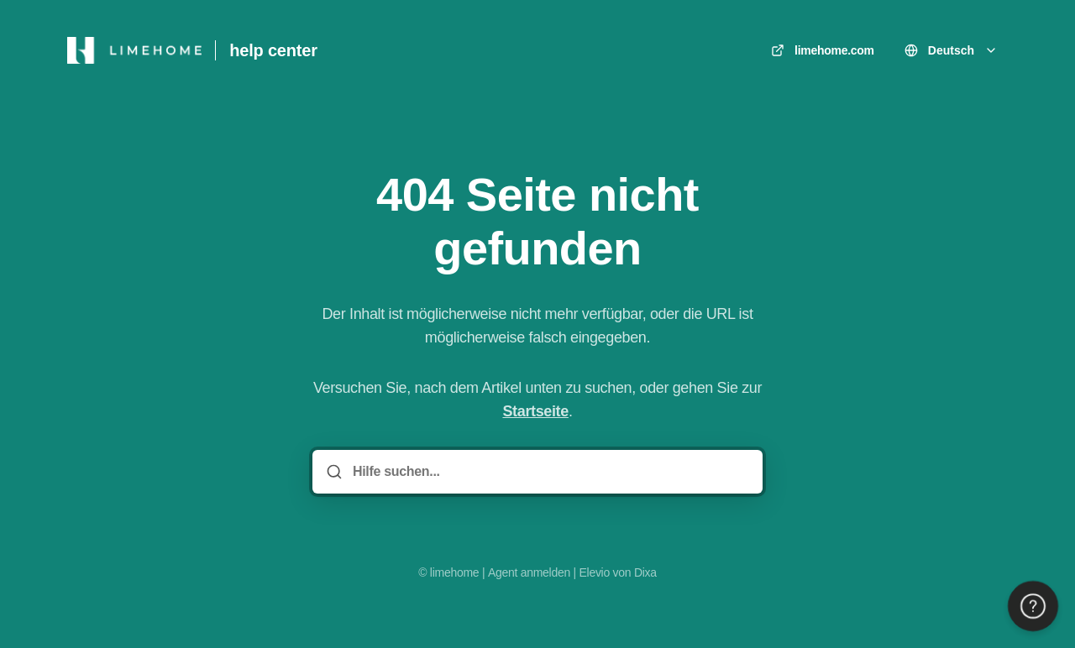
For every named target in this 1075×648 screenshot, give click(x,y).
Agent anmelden (529, 572)
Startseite (535, 411)
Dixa (645, 572)
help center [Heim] (273, 50)
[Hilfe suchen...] (549, 471)
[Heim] (134, 50)
